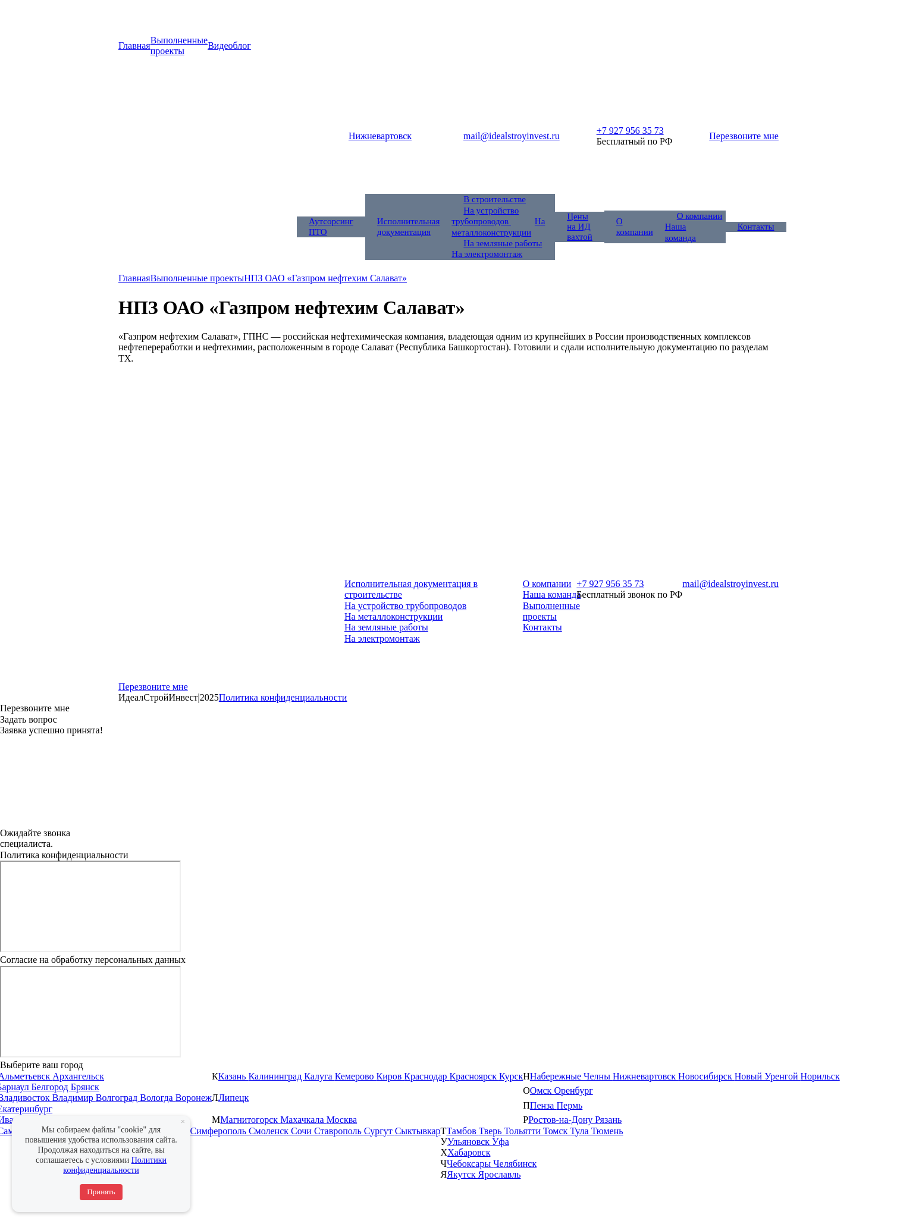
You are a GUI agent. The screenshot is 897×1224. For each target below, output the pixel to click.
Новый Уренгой (768, 1076)
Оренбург (573, 1090)
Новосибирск (706, 1076)
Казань (233, 1076)
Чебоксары (470, 1164)
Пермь (569, 1105)
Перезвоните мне (744, 136)
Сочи (302, 1131)
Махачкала (303, 1120)
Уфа (500, 1142)
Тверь (491, 1131)
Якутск (462, 1174)
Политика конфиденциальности (283, 697)
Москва (342, 1120)
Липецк (233, 1098)
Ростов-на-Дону (561, 1120)
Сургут (379, 1131)
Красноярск (474, 1076)
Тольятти (524, 1131)
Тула (580, 1131)
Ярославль (499, 1174)
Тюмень (607, 1131)
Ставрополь (339, 1131)
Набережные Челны (571, 1076)
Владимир (74, 1098)
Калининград (277, 1076)
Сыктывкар (418, 1131)
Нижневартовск (645, 1076)
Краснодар (426, 1076)
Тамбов (462, 1131)
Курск (511, 1076)
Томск (556, 1131)
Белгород (51, 1087)
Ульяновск (469, 1142)
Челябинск (515, 1164)
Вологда (157, 1098)
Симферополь (219, 1131)
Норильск (819, 1076)
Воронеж (193, 1098)
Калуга (319, 1076)
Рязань (608, 1120)
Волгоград (118, 1098)
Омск (542, 1090)
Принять (101, 1191)
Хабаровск (468, 1152)
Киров (390, 1076)
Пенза (543, 1105)
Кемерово (356, 1076)
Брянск (85, 1087)
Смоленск (270, 1131)
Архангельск (78, 1076)
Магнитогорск (250, 1120)
